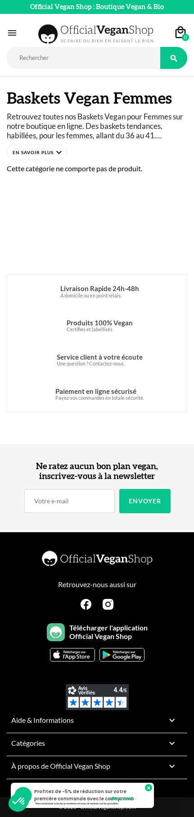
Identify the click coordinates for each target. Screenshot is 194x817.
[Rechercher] (83, 58)
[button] (37, 152)
